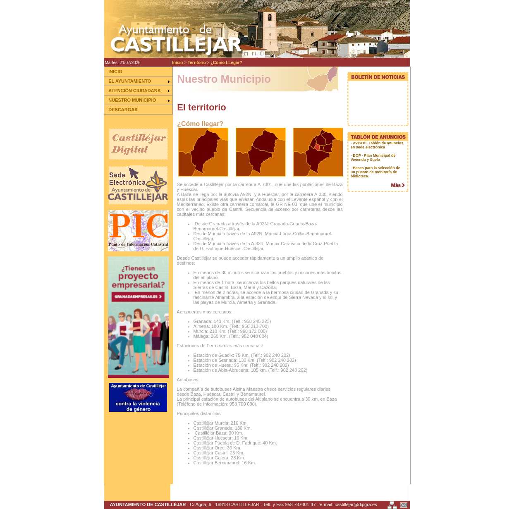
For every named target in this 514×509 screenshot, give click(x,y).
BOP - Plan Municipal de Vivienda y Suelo (373, 157)
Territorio (197, 62)
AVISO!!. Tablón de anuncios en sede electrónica (377, 145)
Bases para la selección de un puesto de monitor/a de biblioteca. (375, 172)
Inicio (177, 62)
